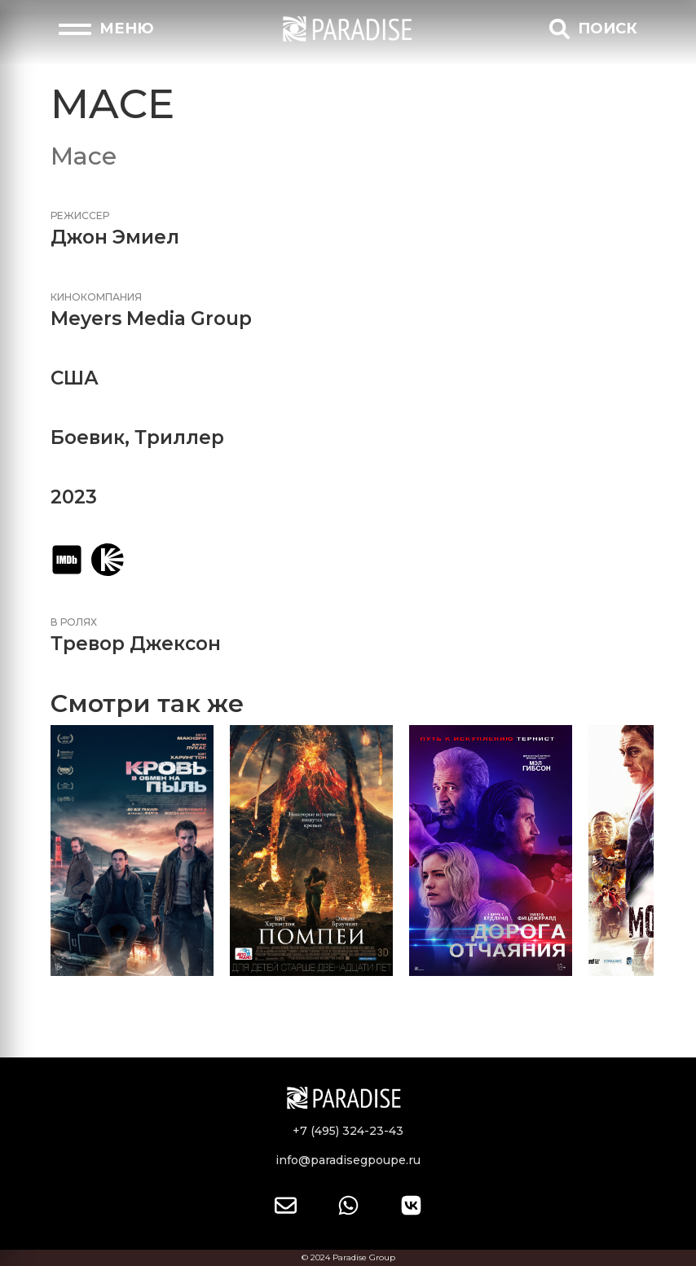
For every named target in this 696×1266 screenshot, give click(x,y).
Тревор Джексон (136, 643)
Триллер (179, 437)
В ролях (74, 622)
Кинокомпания (96, 297)
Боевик (88, 437)
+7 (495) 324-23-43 (348, 1130)
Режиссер (80, 215)
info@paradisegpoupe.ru (348, 1160)
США (75, 378)
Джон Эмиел (115, 237)
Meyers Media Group (151, 318)
